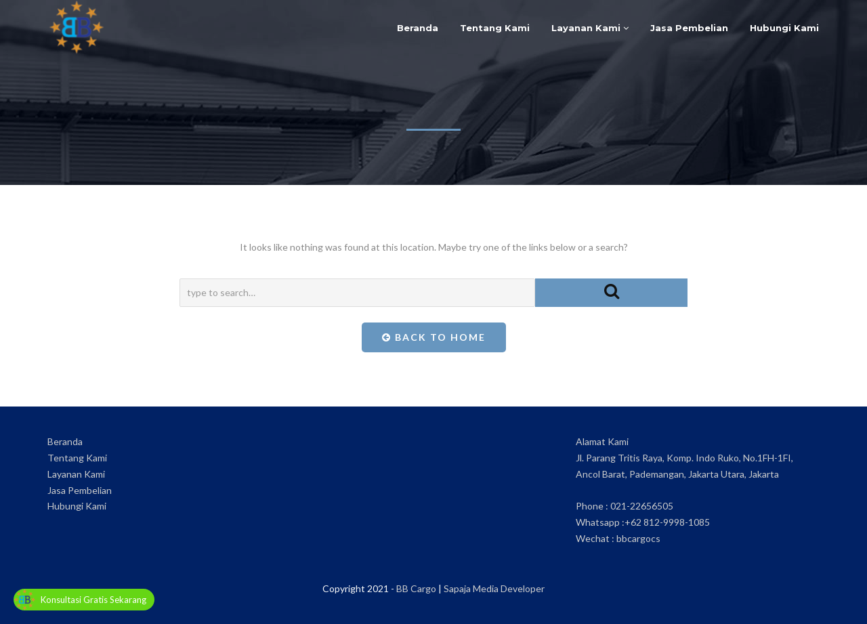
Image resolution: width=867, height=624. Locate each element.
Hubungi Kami (784, 27)
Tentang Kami (495, 27)
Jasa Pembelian (689, 27)
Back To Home (434, 337)
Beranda (417, 27)
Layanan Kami (590, 27)
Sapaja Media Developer (494, 588)
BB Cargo (416, 588)
